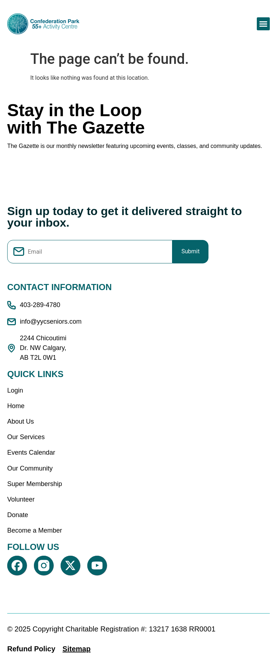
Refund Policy (31, 649)
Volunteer (21, 499)
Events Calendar (31, 452)
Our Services (26, 437)
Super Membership (34, 483)
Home (16, 406)
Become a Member (34, 530)
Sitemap (76, 649)
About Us (20, 421)
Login (15, 390)
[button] (263, 23)
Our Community (30, 468)
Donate (17, 515)
